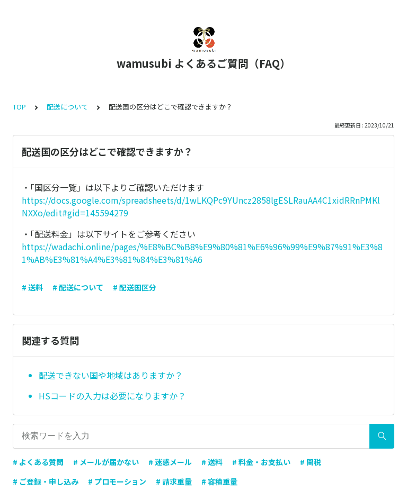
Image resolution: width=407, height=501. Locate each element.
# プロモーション (117, 481)
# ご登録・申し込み (45, 481)
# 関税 (310, 462)
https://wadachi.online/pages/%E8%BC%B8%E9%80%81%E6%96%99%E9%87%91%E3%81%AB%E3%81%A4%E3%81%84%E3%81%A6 (202, 253)
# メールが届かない (106, 462)
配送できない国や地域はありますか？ (111, 375)
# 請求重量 (174, 481)
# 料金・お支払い (261, 462)
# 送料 (32, 287)
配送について (67, 107)
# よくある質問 (38, 462)
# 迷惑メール (170, 462)
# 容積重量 (219, 481)
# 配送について (77, 287)
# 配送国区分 (134, 287)
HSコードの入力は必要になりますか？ (112, 395)
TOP (19, 107)
